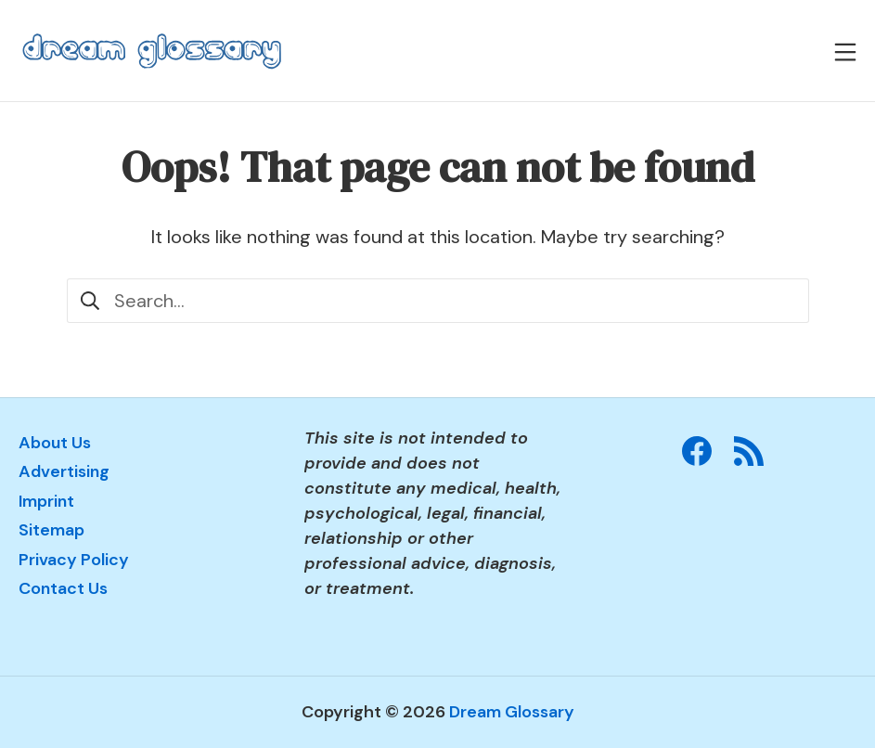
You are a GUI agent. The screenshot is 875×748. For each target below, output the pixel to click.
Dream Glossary (511, 712)
